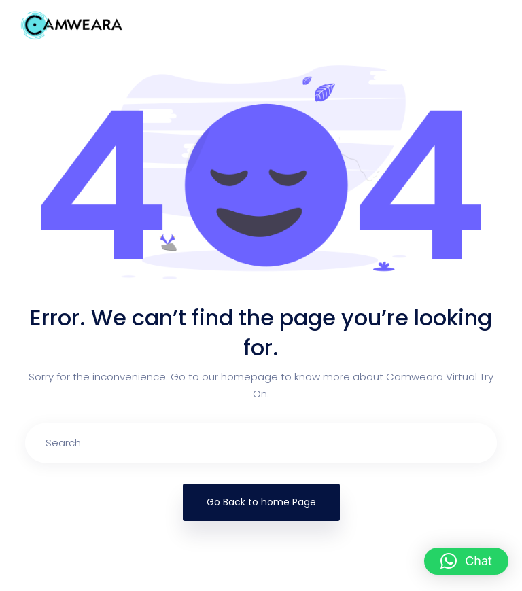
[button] (466, 561)
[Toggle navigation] (484, 25)
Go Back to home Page (261, 502)
